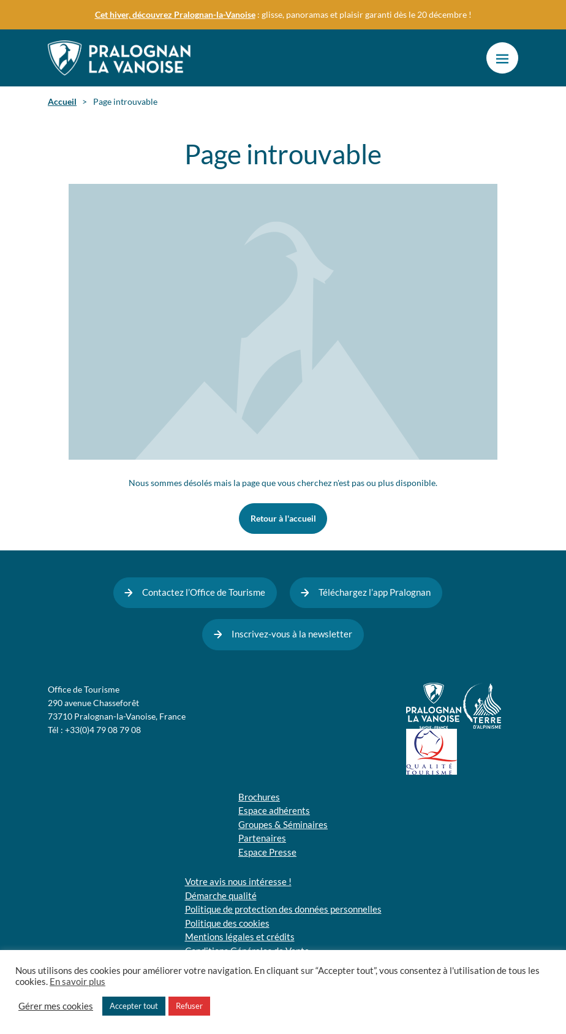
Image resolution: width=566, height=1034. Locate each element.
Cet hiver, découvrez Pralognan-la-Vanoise (175, 15)
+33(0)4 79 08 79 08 (103, 730)
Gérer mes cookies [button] (55, 1006)
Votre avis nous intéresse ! (238, 881)
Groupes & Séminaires (283, 824)
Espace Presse (267, 852)
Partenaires (262, 838)
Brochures (259, 797)
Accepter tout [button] (134, 1006)
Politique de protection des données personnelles (283, 909)
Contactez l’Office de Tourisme (203, 592)
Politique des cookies (227, 923)
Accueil (62, 102)
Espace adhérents (274, 810)
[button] (502, 58)
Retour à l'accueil (283, 518)
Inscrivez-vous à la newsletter (292, 634)
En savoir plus (77, 982)
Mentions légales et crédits (240, 937)
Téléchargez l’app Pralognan (375, 592)
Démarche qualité (221, 896)
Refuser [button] (189, 1006)
